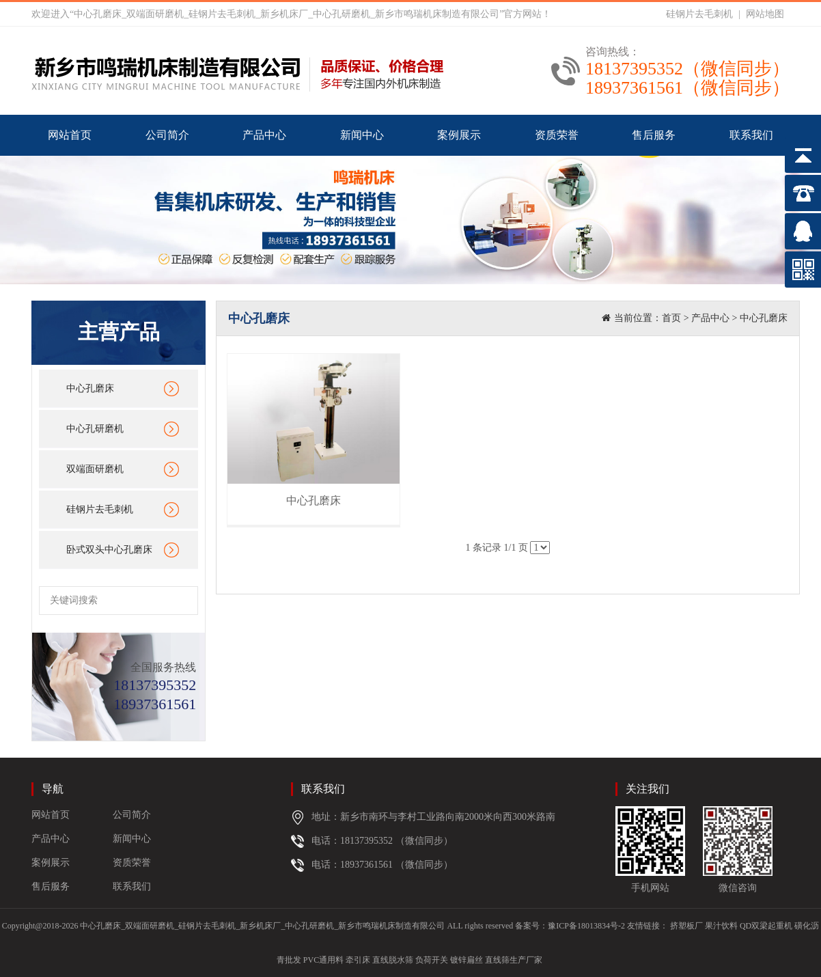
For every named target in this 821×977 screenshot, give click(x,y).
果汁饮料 (721, 926)
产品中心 (264, 135)
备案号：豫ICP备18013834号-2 (570, 926)
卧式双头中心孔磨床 (109, 550)
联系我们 (751, 135)
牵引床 (358, 960)
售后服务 (654, 135)
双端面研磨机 (95, 469)
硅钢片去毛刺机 (699, 14)
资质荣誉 (557, 135)
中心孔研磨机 (95, 429)
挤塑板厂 (686, 926)
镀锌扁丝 (466, 960)
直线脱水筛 (392, 960)
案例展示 (459, 135)
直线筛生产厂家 (513, 960)
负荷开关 (431, 960)
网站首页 (70, 135)
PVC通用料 (323, 960)
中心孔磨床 (90, 388)
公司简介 (167, 135)
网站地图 (765, 14)
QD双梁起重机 (766, 926)
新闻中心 (362, 135)
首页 (671, 318)
